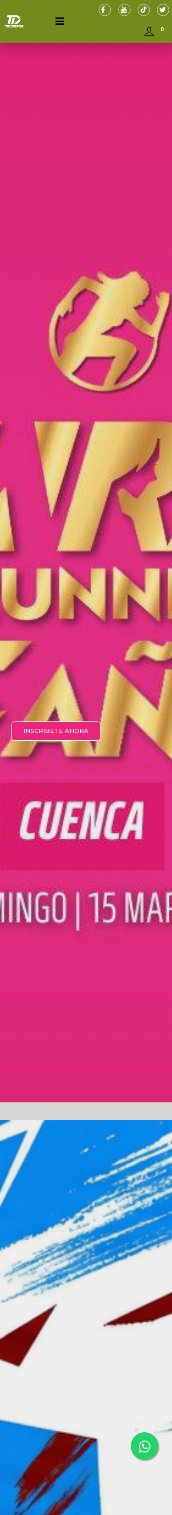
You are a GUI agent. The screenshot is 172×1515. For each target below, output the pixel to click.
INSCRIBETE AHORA (56, 730)
